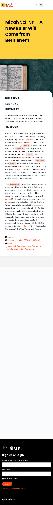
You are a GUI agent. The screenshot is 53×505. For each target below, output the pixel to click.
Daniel (26, 226)
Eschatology (22, 246)
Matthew (22, 157)
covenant (19, 169)
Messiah (29, 142)
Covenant (11, 246)
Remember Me (10, 478)
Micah (10, 237)
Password (6, 469)
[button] (48, 5)
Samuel (8, 199)
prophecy (30, 139)
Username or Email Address (15, 460)
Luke (32, 157)
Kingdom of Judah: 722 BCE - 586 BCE (23, 240)
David (15, 118)
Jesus (19, 142)
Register (21, 488)
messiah (20, 148)
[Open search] (35, 5)
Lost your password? (10, 489)
